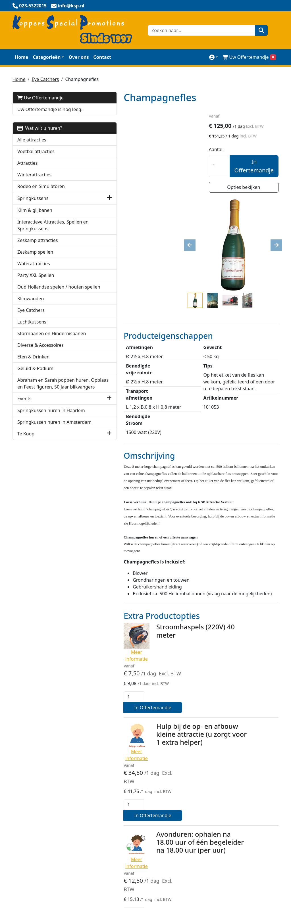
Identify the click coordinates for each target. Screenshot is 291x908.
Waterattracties (33, 276)
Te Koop (25, 488)
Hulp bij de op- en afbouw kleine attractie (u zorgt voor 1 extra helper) (160, 580)
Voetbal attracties (36, 158)
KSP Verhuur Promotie (127, 786)
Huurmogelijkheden (215, 808)
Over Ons (204, 774)
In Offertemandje (254, 166)
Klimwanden (30, 318)
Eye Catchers (45, 79)
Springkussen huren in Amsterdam (41, 472)
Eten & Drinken (33, 383)
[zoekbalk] (200, 29)
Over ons (78, 56)
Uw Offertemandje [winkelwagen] (249, 56)
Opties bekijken (247, 188)
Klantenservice (210, 786)
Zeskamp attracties (37, 253)
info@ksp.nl (65, 882)
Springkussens (32, 204)
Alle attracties (31, 146)
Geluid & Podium (35, 395)
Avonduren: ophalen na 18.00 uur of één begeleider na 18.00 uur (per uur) (161, 640)
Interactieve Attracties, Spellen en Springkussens (41, 235)
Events (24, 439)
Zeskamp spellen (35, 265)
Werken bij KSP (210, 820)
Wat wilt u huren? (39, 134)
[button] (66, 204)
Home (21, 56)
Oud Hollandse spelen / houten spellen (42, 303)
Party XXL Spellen (35, 288)
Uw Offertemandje (40, 97)
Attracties (27, 169)
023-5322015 (29, 882)
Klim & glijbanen (34, 216)
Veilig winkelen (119, 774)
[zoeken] (258, 29)
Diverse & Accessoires (40, 371)
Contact (102, 56)
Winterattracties (34, 181)
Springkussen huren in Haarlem (41, 453)
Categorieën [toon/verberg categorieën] (47, 56)
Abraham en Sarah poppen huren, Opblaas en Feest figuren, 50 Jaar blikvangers (43, 416)
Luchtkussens (31, 341)
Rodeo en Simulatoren (41, 192)
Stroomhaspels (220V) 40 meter (154, 516)
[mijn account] (213, 56)
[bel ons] (30, 5)
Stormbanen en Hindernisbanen (34, 356)
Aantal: (224, 150)
